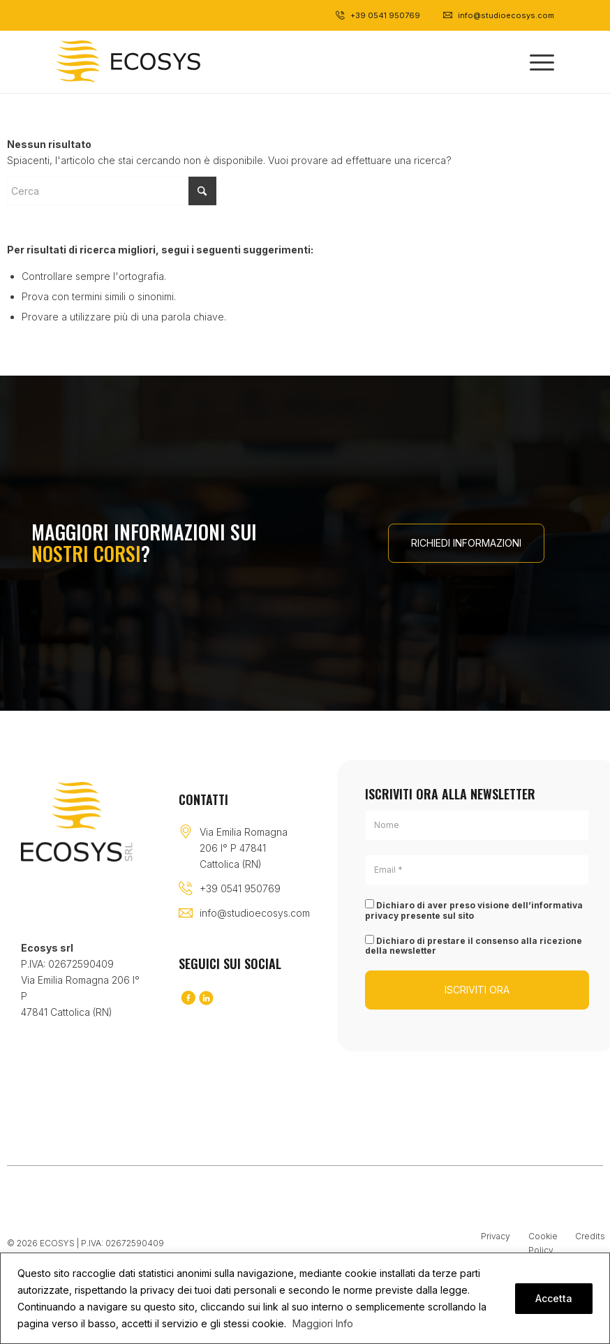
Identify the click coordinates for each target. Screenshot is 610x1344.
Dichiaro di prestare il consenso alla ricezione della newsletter (473, 945)
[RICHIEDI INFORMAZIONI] (466, 543)
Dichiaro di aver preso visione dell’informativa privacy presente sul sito (474, 909)
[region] (305, 1298)
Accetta (553, 1298)
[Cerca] (111, 191)
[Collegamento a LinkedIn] (206, 999)
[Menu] (535, 61)
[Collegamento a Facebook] (188, 999)
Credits (590, 1236)
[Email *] (477, 870)
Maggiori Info (322, 1323)
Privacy (495, 1236)
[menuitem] (535, 61)
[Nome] (477, 825)
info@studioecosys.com (255, 913)
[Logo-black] (128, 61)
